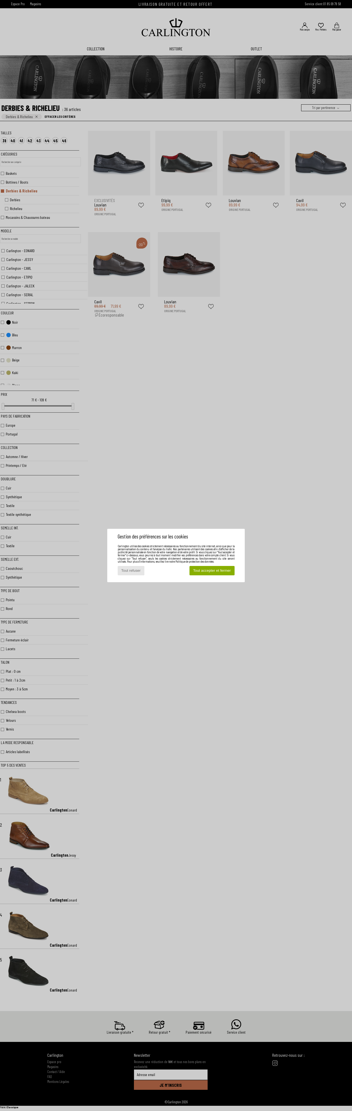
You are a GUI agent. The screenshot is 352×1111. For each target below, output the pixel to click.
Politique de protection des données (194, 561)
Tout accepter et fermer (212, 570)
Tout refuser (131, 570)
